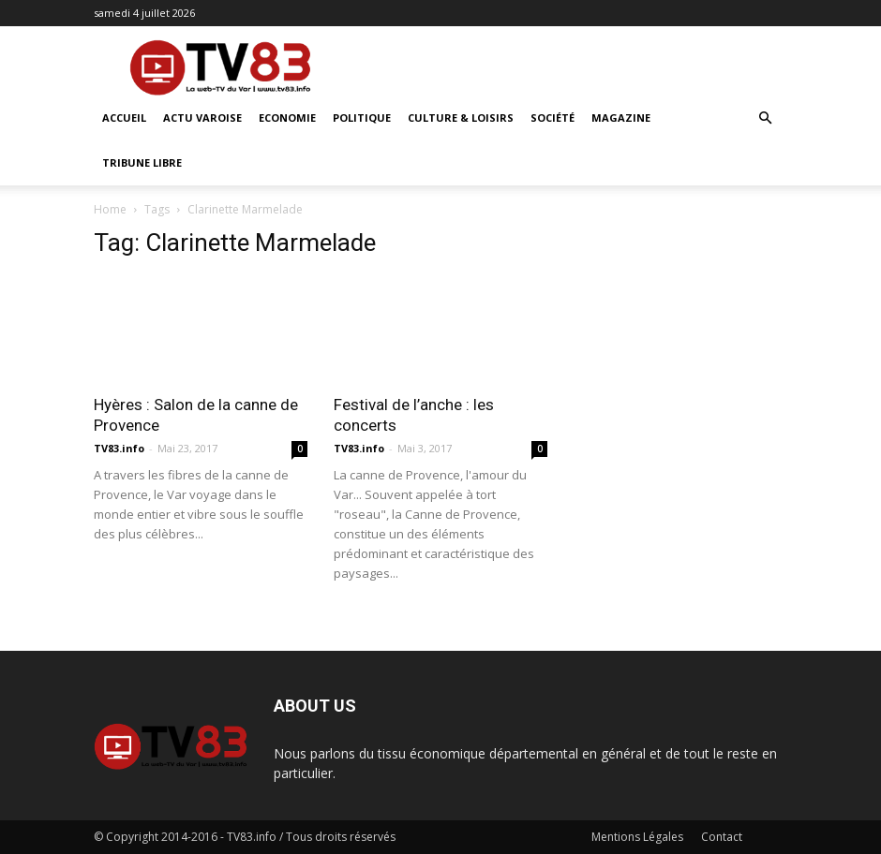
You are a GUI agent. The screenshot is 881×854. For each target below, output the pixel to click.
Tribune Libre (142, 162)
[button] (764, 118)
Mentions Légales (637, 837)
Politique (362, 117)
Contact (721, 837)
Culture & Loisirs (461, 117)
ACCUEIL (124, 117)
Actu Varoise (202, 117)
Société (552, 117)
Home (110, 209)
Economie (287, 117)
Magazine (620, 117)
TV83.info (119, 448)
